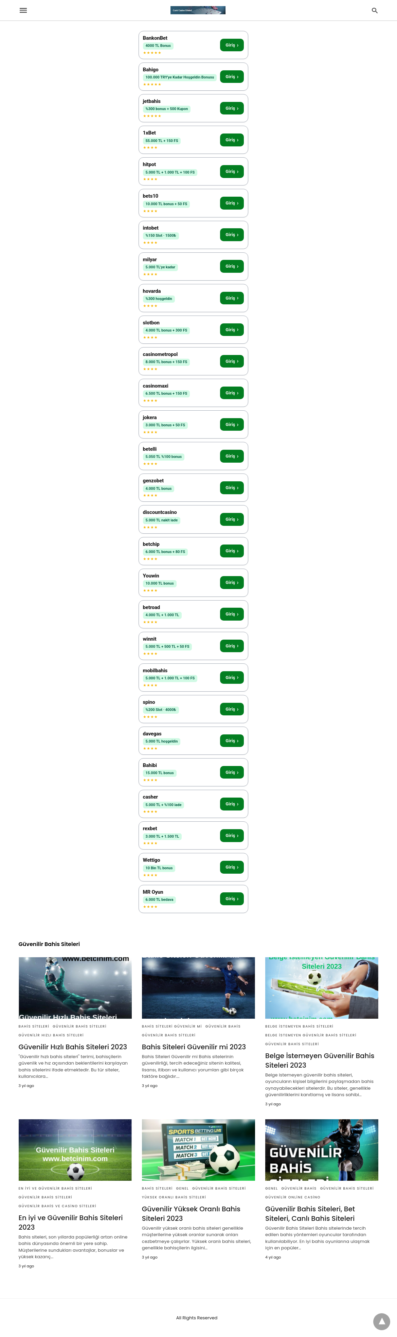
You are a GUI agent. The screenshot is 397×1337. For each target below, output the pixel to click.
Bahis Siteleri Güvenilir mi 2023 (194, 1047)
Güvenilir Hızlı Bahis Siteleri (51, 1035)
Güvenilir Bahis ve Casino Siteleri (57, 1206)
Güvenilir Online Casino (293, 1197)
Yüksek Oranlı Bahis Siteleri (174, 1197)
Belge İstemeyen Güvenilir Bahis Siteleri (311, 1035)
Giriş (231, 45)
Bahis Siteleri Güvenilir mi (172, 1026)
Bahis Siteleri (34, 1026)
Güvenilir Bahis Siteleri (79, 1026)
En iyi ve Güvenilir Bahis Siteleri (55, 1188)
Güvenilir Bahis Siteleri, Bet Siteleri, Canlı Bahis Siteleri (310, 1213)
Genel (182, 1188)
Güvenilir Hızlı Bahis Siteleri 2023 (73, 1047)
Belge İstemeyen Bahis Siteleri (299, 1026)
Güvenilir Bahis (223, 1026)
